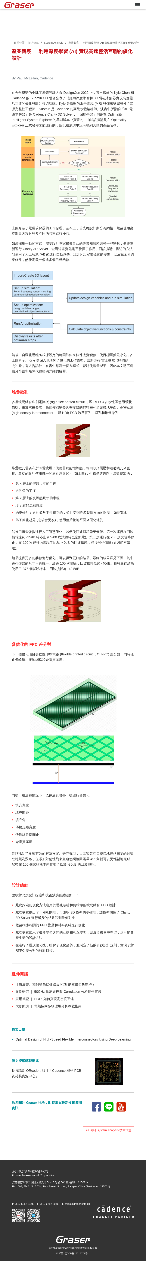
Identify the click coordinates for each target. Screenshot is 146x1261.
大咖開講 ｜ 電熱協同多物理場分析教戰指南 (48, 1006)
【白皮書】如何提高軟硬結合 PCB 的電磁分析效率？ (55, 984)
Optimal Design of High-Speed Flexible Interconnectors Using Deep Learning (73, 1039)
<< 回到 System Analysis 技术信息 (108, 1130)
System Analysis (53, 42)
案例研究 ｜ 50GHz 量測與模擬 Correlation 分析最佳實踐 (58, 992)
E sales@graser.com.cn (76, 1203)
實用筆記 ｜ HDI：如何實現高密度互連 (44, 999)
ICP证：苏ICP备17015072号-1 (73, 1253)
